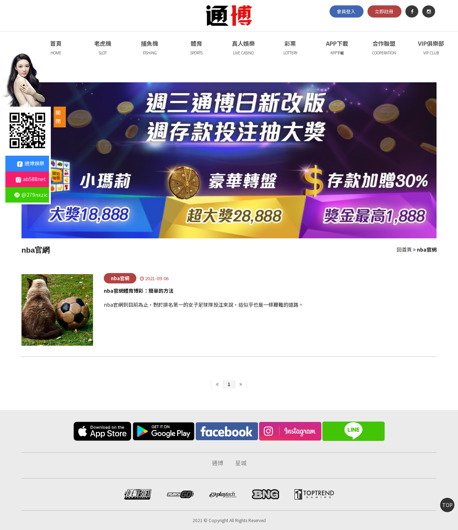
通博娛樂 (30, 163)
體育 (196, 48)
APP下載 (337, 48)
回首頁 (404, 249)
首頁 (56, 48)
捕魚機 (149, 48)
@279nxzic (31, 194)
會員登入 (346, 11)
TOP (447, 505)
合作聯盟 (384, 48)
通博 (217, 462)
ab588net (31, 179)
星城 (241, 462)
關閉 (57, 117)
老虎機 (103, 48)
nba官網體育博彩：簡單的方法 (139, 290)
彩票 (290, 48)
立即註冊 (384, 11)
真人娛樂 (243, 48)
